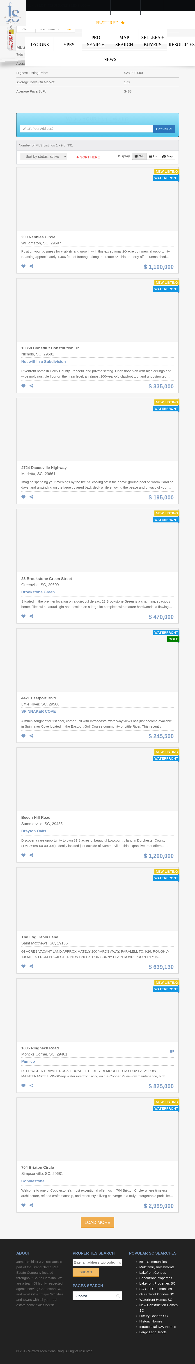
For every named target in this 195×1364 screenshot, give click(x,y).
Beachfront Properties (155, 1278)
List (153, 156)
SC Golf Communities (155, 1289)
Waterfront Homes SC (155, 1299)
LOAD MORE (97, 1222)
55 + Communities (153, 1262)
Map (167, 156)
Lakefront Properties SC (157, 1283)
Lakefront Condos (152, 1272)
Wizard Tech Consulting (46, 1351)
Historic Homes (150, 1321)
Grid (139, 156)
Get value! (164, 129)
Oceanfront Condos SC (156, 1294)
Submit (85, 1272)
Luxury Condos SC (153, 1316)
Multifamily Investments (156, 1267)
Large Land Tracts (153, 1332)
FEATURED (109, 22)
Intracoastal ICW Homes (157, 1327)
